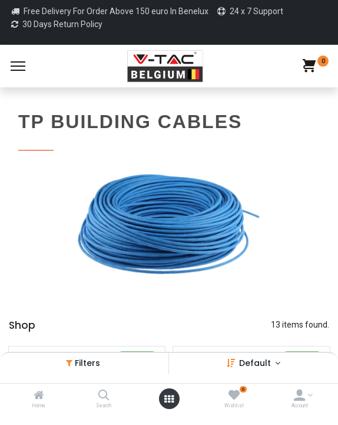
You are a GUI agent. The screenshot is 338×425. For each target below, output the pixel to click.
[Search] (104, 396)
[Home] (39, 396)
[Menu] (17, 66)
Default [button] (256, 363)
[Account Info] (299, 396)
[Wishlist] (234, 396)
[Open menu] (169, 399)
